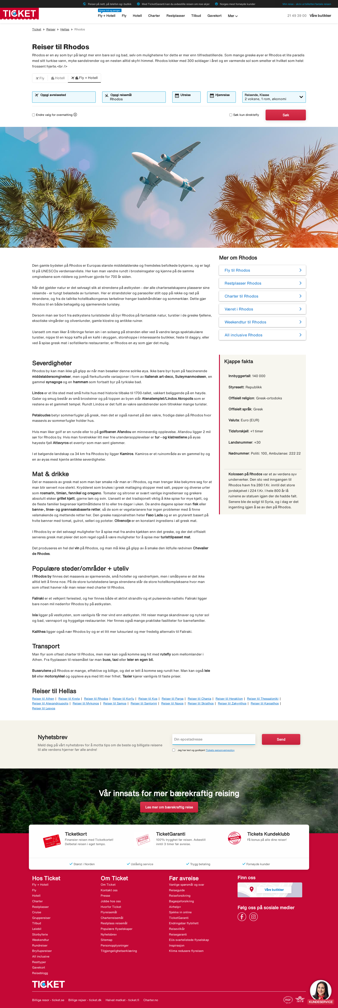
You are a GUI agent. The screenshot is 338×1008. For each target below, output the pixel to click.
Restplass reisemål (114, 923)
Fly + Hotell (106, 15)
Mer (233, 16)
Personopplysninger (114, 945)
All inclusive (40, 956)
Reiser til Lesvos (43, 708)
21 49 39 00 (297, 15)
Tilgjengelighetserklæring (119, 950)
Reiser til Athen (43, 698)
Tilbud (196, 15)
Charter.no (150, 1000)
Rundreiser (39, 945)
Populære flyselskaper (116, 928)
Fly (124, 15)
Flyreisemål (109, 912)
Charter (154, 15)
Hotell (137, 15)
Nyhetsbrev (109, 934)
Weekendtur (40, 939)
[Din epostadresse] (213, 739)
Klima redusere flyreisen (186, 950)
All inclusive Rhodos (243, 335)
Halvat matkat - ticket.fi (122, 1000)
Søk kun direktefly (244, 114)
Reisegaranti (178, 934)
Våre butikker (320, 15)
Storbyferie (40, 934)
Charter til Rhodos (241, 296)
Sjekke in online (180, 912)
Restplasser (175, 15)
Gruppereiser (41, 917)
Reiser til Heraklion (229, 698)
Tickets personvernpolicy (220, 750)
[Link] (243, 916)
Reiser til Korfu (123, 698)
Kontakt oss (109, 890)
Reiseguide (177, 890)
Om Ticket (108, 884)
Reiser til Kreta (69, 698)
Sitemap (106, 939)
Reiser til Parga (172, 698)
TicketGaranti (179, 917)
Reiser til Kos (147, 698)
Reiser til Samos (114, 703)
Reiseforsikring (179, 895)
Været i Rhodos (239, 309)
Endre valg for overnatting (52, 114)
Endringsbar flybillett (184, 923)
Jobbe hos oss (111, 901)
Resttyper (39, 962)
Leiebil (36, 928)
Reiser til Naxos (172, 703)
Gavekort (214, 15)
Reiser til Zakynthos (232, 703)
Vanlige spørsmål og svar (186, 884)
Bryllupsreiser (42, 950)
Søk (286, 115)
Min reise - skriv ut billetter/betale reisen (307, 4)
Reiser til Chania (199, 698)
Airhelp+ (175, 906)
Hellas (64, 29)
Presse (105, 895)
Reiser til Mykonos (86, 703)
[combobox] (66, 99)
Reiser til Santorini (144, 703)
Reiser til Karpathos (265, 703)
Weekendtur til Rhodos (245, 322)
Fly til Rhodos (237, 270)
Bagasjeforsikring (181, 901)
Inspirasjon (176, 945)
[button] (40, 78)
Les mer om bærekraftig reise (169, 807)
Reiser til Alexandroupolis (50, 703)
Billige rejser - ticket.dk (85, 1000)
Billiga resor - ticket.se (48, 1000)
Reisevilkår (177, 928)
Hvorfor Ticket (111, 906)
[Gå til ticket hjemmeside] (19, 13)
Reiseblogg (40, 973)
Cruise (36, 912)
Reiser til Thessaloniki (263, 698)
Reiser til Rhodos (96, 698)
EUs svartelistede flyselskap (189, 939)
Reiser (50, 29)
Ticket (36, 29)
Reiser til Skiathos (201, 703)
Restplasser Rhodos (243, 283)
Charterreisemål (112, 917)
